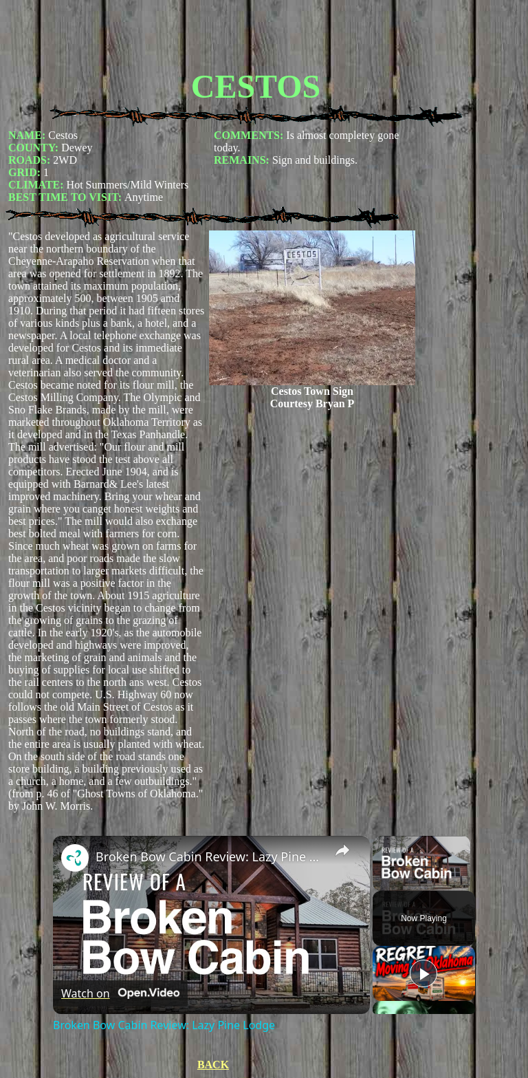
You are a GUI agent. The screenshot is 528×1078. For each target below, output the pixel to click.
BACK (213, 1064)
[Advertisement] (256, 36)
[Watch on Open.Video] (120, 993)
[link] (75, 858)
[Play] (423, 973)
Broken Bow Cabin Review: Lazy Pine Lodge (209, 856)
